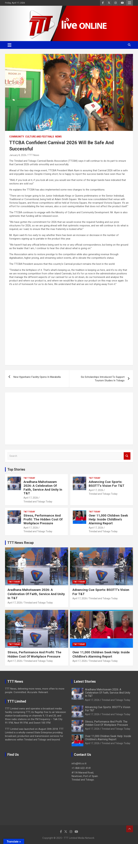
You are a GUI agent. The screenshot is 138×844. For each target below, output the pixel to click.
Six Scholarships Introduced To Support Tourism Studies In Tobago (103, 378)
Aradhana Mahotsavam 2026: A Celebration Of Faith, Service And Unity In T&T (43, 487)
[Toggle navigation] (9, 45)
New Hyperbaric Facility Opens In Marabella (37, 376)
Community (16, 136)
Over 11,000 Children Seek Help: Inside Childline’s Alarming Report (108, 519)
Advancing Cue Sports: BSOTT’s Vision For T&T (106, 484)
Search (127, 456)
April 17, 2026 (31, 497)
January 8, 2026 (17, 155)
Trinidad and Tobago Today (38, 501)
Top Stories (16, 469)
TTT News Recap (20, 543)
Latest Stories (85, 681)
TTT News (33, 155)
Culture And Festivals (39, 136)
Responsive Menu (129, 3)
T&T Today (29, 478)
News (58, 136)
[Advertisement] (69, 418)
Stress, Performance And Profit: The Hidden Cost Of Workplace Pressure (43, 519)
